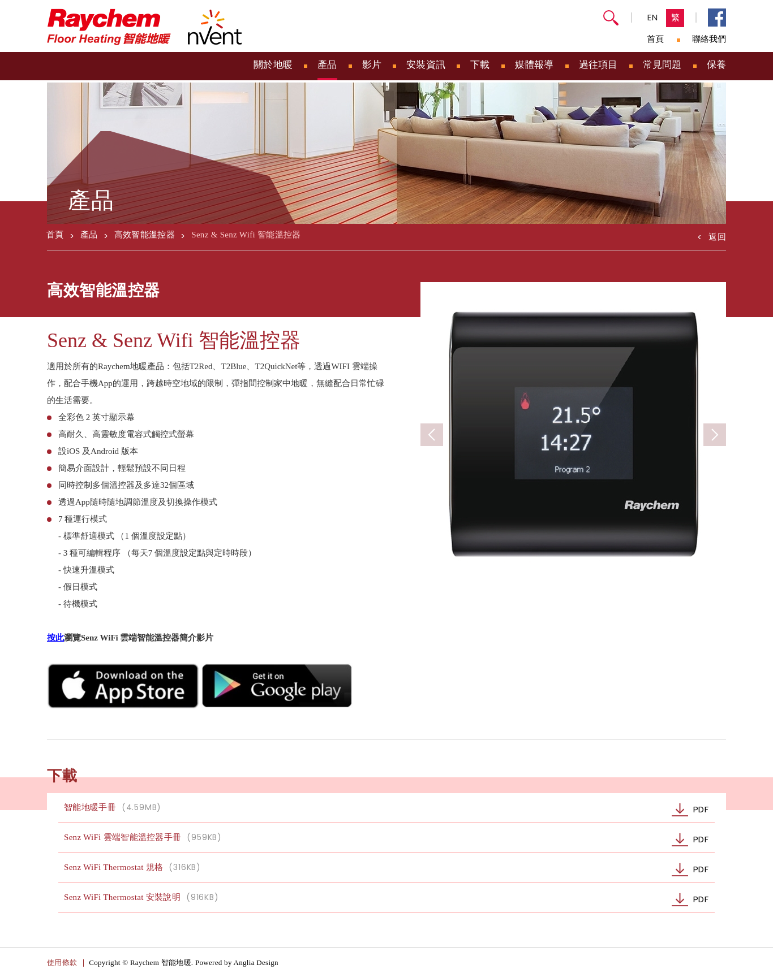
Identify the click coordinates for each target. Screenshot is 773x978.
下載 (480, 64)
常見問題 (662, 64)
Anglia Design (256, 962)
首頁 (655, 39)
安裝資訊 (425, 64)
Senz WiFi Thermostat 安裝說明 (389, 900)
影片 (372, 64)
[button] (714, 434)
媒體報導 (534, 64)
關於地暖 (273, 64)
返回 (711, 235)
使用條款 (62, 962)
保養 (717, 64)
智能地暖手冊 (389, 810)
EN (652, 17)
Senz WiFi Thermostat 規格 (389, 870)
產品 (327, 64)
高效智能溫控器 (144, 234)
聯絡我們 (709, 39)
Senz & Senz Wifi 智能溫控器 (245, 234)
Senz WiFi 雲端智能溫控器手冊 (389, 840)
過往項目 (598, 64)
